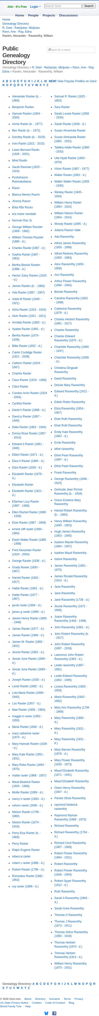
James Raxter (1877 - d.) (28, 628)
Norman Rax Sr (22, 220)
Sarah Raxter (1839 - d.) (69, 124)
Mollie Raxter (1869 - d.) (27, 792)
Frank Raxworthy (65, 472)
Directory (40, 998)
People (33, 15)
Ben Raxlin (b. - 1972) (26, 130)
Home (19, 15)
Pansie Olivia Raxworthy (70, 798)
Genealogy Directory (15, 23)
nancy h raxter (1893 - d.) (28, 799)
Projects (49, 15)
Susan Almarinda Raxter (69, 130)
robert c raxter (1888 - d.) (28, 863)
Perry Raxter (20, 843)
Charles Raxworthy (66, 330)
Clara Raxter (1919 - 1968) (29, 380)
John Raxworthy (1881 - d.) (71, 627)
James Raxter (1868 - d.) (28, 635)
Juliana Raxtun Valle (67, 230)
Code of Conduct (55, 1002)
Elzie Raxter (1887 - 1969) (29, 522)
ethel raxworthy (64, 449)
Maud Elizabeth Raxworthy (71, 781)
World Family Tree (10, 1006)
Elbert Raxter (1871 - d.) (27, 454)
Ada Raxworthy (64, 236)
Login (34, 6)
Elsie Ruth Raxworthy (68, 419)
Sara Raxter (62, 107)
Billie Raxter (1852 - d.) (27, 346)
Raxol (16, 188)
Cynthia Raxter (21, 403)
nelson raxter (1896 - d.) (27, 805)
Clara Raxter (20, 386)
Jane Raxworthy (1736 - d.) (71, 599)
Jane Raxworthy (64, 586)
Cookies (37, 1002)
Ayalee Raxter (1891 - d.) (28, 329)
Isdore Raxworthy (65, 559)
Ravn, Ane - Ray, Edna (17, 31)
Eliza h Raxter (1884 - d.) (28, 461)
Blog (71, 1002)
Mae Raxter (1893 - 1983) (28, 709)
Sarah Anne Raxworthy (69, 908)
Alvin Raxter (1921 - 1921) (29, 316)
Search (88, 6)
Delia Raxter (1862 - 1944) (29, 427)
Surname (54, 998)
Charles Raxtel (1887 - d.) (28, 248)
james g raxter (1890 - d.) (28, 612)
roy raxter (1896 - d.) (25, 886)
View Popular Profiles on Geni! (73, 81)
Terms (67, 998)
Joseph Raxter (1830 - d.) (28, 679)
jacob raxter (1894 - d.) (26, 605)
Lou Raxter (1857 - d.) (26, 703)
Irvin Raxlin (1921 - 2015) (28, 143)
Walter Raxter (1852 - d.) (70, 175)
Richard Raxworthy (66, 825)
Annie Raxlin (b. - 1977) (27, 124)
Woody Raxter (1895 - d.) (70, 224)
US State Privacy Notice (14, 1002)
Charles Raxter (21, 373)
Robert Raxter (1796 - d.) (28, 869)
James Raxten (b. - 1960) (28, 286)
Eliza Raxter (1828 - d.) (27, 467)
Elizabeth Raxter (22, 484)
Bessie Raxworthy (66, 291)
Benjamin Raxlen (23, 107)
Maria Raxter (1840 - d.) (27, 727)
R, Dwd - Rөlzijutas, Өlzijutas (21, 27)
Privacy (78, 998)
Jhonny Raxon (21, 201)
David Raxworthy (65, 378)
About (27, 998)
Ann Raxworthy (64, 275)
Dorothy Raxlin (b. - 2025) (28, 137)
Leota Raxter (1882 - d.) (27, 686)
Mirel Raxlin (19, 160)
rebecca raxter (21, 856)
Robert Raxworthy (66, 864)
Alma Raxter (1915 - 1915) (29, 309)
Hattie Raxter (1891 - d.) (27, 588)
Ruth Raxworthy (64, 891)
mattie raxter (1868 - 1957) (29, 775)
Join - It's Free (17, 6)
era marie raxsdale (24, 214)
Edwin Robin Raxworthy (69, 402)
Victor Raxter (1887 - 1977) (71, 168)
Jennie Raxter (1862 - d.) (28, 652)
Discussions (68, 15)
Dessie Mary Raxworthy (69, 385)
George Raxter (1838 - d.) (28, 561)
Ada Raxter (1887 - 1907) (28, 292)
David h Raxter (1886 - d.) (28, 410)
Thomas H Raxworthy (68, 915)
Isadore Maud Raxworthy (70, 553)
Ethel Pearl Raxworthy (68, 466)
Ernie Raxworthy (65, 442)
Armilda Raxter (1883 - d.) (28, 322)
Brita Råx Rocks (22, 207)
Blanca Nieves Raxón (26, 194)
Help (28, 1006)
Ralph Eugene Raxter (26, 850)
